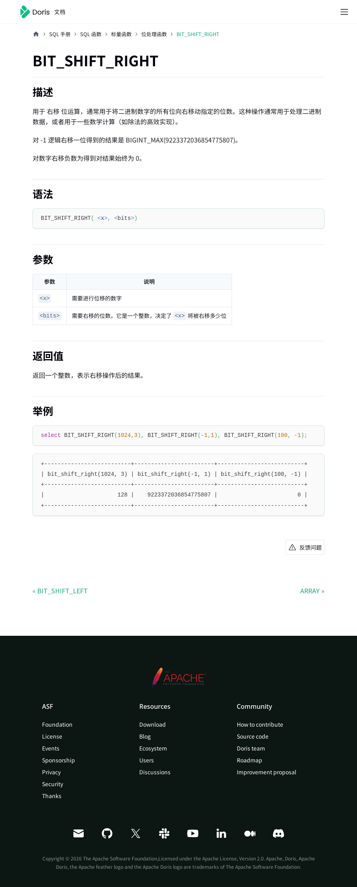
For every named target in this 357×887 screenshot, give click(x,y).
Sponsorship (58, 760)
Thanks (51, 796)
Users (146, 760)
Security (52, 784)
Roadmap (249, 760)
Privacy (51, 772)
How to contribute (260, 724)
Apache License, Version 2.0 (233, 858)
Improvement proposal (266, 772)
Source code (253, 736)
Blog (145, 736)
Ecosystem (153, 748)
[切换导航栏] (344, 12)
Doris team (251, 748)
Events (51, 748)
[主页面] (36, 34)
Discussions (155, 772)
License (52, 736)
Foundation (57, 724)
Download (152, 724)
